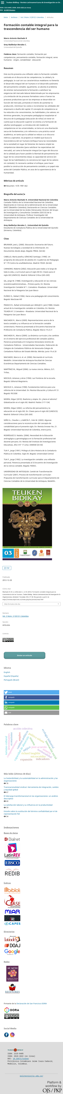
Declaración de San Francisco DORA (32, 1003)
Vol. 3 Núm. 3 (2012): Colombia (32, 17)
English (7, 672)
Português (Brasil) (11, 680)
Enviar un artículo (24, 655)
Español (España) (11, 676)
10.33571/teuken (9, 10)
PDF (7, 568)
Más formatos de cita (12, 604)
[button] (31, 692)
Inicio (6, 17)
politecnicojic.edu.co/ (31, 1076)
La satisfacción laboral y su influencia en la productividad (28, 805)
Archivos (14, 17)
